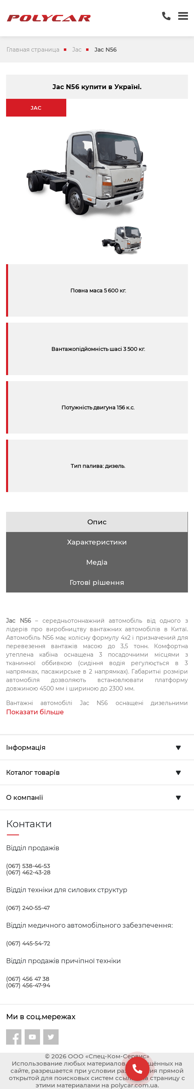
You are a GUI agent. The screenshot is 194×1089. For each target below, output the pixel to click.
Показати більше (35, 712)
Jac (77, 49)
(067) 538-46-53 (28, 866)
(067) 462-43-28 (28, 872)
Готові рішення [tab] (97, 582)
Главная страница (32, 49)
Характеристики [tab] (97, 542)
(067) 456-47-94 (28, 985)
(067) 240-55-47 (28, 908)
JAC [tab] (36, 107)
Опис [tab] (97, 522)
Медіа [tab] (97, 562)
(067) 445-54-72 (28, 943)
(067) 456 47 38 (27, 979)
